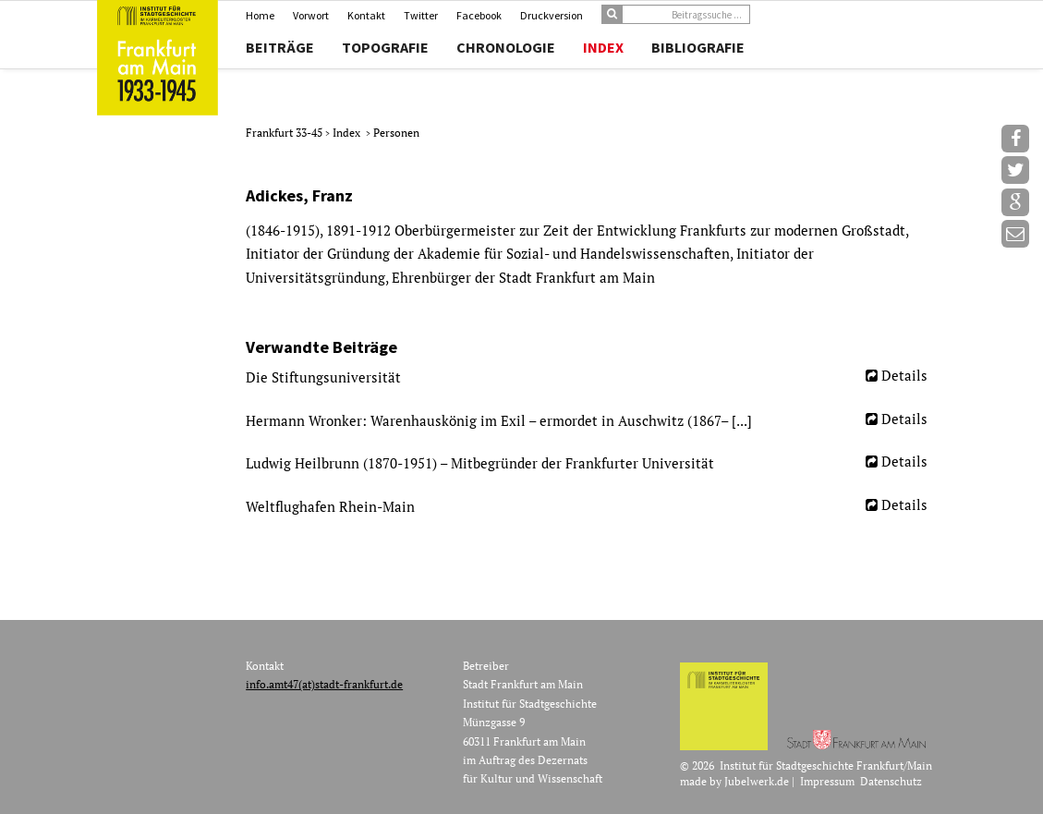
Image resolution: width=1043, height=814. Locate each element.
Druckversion (551, 15)
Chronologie (505, 47)
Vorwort (311, 15)
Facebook (479, 15)
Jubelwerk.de (756, 781)
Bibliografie (698, 47)
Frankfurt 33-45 (285, 133)
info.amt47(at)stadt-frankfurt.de (324, 684)
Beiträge (280, 47)
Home (260, 15)
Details (904, 375)
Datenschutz (891, 781)
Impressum (827, 781)
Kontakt (366, 15)
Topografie (385, 47)
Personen (396, 133)
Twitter (421, 15)
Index (603, 47)
